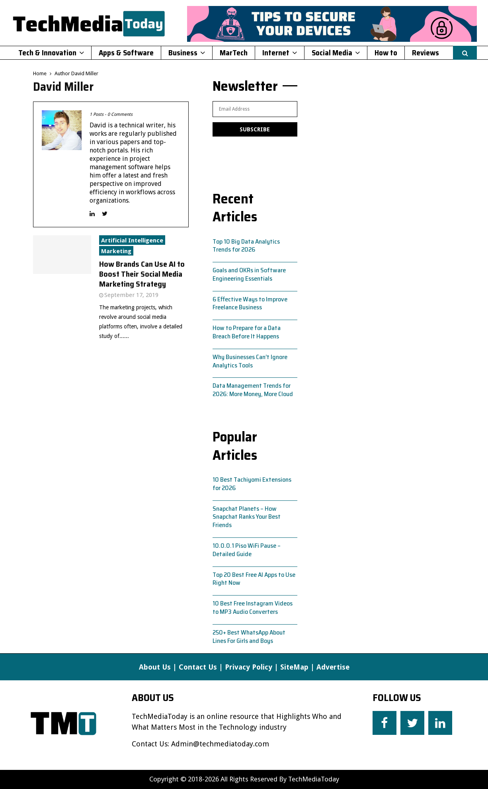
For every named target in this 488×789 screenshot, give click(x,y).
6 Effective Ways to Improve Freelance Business (250, 303)
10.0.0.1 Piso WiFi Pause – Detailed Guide (247, 550)
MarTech (234, 53)
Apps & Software (126, 53)
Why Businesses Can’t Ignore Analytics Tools (250, 361)
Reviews (425, 53)
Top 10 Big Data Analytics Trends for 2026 (246, 245)
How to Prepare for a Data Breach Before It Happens (247, 332)
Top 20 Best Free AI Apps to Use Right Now (254, 579)
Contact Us (198, 667)
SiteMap (294, 667)
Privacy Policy (248, 667)
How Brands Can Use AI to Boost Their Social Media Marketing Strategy (142, 274)
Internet (275, 53)
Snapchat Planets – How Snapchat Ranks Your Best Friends (247, 517)
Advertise (332, 667)
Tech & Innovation (47, 53)
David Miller (84, 73)
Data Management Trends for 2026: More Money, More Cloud (253, 390)
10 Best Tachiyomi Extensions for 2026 (252, 484)
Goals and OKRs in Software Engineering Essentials (249, 274)
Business (182, 53)
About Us (155, 667)
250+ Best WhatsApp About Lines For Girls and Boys (249, 636)
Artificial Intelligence (132, 240)
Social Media (332, 53)
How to (386, 53)
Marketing (116, 251)
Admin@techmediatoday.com (220, 744)
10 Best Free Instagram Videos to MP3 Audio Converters (253, 607)
